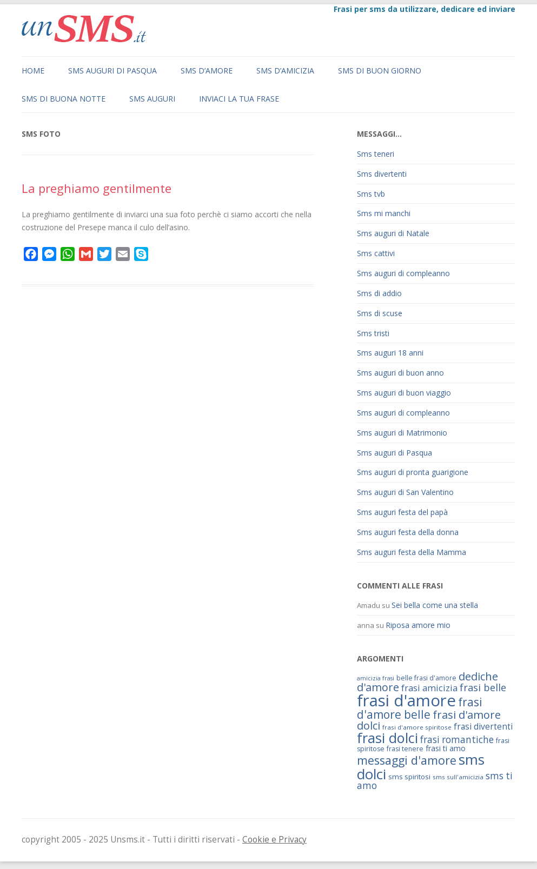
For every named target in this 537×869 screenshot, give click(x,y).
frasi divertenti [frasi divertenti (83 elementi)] (483, 726)
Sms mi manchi (383, 213)
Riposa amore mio (418, 625)
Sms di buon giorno (379, 70)
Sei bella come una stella (435, 605)
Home (33, 70)
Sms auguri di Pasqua (112, 70)
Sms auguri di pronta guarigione (412, 472)
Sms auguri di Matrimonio (402, 432)
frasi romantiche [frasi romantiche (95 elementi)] (457, 739)
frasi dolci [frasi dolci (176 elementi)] (387, 737)
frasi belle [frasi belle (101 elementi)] (483, 687)
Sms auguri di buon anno (400, 372)
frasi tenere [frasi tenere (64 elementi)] (405, 748)
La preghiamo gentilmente (96, 188)
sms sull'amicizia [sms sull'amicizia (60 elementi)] (458, 777)
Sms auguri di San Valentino (405, 492)
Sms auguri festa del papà (402, 512)
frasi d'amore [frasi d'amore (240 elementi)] (406, 700)
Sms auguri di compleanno (403, 273)
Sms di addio (379, 293)
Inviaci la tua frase (239, 98)
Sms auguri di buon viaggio (404, 392)
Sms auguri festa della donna (408, 532)
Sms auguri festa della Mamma (411, 552)
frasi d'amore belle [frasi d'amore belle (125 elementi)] (419, 707)
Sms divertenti (382, 174)
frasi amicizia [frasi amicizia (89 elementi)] (429, 687)
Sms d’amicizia (285, 70)
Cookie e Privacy (274, 839)
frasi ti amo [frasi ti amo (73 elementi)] (446, 748)
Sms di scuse (379, 313)
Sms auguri (152, 98)
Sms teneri (375, 154)
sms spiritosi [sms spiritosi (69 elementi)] (409, 776)
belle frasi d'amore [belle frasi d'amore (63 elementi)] (426, 678)
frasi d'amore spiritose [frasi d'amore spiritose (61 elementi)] (417, 727)
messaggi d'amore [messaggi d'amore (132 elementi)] (406, 760)
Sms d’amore (207, 70)
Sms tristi (373, 333)
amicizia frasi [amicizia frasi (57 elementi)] (375, 678)
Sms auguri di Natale (393, 233)
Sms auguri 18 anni (390, 352)
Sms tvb (371, 194)
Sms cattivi (376, 253)
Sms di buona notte (63, 98)
